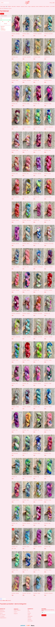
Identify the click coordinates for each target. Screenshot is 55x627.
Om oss (29, 611)
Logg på (29, 614)
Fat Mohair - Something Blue (38, 266)
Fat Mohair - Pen (25, 569)
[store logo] (27, 3)
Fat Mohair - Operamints (37, 546)
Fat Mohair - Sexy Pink (15, 243)
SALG (51, 6)
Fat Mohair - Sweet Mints (27, 336)
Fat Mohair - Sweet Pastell (37, 336)
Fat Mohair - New (36, 80)
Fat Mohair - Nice (14, 103)
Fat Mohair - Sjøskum (26, 243)
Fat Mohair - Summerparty (37, 313)
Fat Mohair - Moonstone (27, 57)
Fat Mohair (10, 8)
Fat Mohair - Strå (36, 290)
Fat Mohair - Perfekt (15, 150)
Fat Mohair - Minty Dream (48, 33)
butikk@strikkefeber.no (3, 617)
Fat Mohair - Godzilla (47, 500)
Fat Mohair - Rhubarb (47, 196)
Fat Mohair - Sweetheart (48, 336)
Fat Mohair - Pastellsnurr (27, 126)
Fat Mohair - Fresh (47, 476)
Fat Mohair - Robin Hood (27, 220)
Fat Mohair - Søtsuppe (15, 290)
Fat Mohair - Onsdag (47, 103)
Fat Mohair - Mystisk (15, 80)
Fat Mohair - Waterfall (47, 406)
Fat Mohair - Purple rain (37, 173)
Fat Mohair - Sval (47, 313)
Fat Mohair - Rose (36, 220)
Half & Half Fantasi (15, 453)
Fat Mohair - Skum (36, 243)
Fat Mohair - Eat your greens (27, 476)
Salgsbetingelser (30, 616)
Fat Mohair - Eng (36, 476)
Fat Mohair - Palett (15, 126)
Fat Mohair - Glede (26, 500)
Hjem (0, 8)
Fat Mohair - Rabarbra (15, 196)
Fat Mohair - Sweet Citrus (16, 336)
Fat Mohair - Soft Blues (15, 266)
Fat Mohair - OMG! (36, 103)
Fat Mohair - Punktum (47, 569)
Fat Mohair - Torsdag (47, 360)
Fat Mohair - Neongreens (27, 80)
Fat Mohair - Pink (25, 150)
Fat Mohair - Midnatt (26, 33)
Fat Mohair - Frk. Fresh (15, 500)
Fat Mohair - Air (25, 453)
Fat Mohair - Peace (15, 569)
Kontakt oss (29, 613)
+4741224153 (2, 616)
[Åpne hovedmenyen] (50, 2)
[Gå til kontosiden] (52, 2)
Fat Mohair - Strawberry (48, 290)
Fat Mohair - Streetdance (16, 313)
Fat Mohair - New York (47, 80)
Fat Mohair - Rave (36, 196)
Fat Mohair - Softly (26, 266)
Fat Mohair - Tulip (25, 383)
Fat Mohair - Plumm (47, 150)
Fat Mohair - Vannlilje (47, 383)
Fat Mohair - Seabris (36, 593)
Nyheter (53, 6)
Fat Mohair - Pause (36, 126)
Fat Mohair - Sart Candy (27, 593)
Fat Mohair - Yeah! (26, 430)
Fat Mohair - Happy (36, 523)
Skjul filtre (2, 13)
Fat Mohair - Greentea (26, 523)
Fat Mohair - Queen (47, 173)
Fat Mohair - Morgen (36, 57)
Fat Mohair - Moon (15, 57)
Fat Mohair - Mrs (47, 57)
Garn (2, 8)
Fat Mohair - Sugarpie (26, 313)
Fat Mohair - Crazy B (47, 453)
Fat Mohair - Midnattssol (37, 33)
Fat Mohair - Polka (15, 173)
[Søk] (5, 3)
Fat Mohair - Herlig (47, 523)
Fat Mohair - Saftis (47, 220)
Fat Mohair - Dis (14, 476)
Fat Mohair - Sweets (15, 360)
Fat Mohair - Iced (14, 546)
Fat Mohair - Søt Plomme (48, 266)
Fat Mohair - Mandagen (16, 33)
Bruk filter (5, 23)
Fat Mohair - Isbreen (26, 546)
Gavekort (37, 6)
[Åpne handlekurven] (54, 2)
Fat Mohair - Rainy (26, 196)
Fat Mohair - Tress (15, 383)
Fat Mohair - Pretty (36, 569)
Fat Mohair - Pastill (47, 546)
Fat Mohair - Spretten (26, 290)
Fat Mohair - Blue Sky (36, 453)
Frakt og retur (29, 619)
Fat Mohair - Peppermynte (48, 126)
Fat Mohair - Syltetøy (26, 360)
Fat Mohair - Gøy (14, 523)
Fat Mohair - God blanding (37, 500)
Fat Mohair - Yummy (47, 430)
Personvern (29, 617)
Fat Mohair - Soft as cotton (48, 243)
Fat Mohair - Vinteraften (27, 406)
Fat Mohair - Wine (15, 430)
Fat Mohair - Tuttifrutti (37, 383)
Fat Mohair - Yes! (36, 430)
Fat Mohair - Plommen (37, 150)
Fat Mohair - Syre (36, 360)
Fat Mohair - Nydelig (26, 103)
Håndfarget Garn (6, 8)
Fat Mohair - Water (36, 406)
